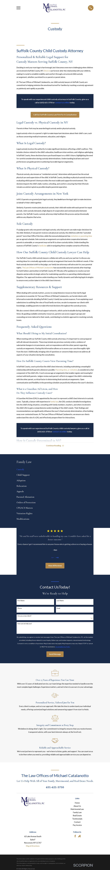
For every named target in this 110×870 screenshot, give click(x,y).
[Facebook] (75, 836)
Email (58, 609)
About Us (77, 806)
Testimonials (77, 819)
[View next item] (57, 558)
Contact (77, 822)
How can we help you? (24, 624)
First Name (20, 601)
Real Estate (77, 816)
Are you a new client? (24, 616)
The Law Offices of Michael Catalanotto (37, 268)
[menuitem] (55, 470)
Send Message (55, 655)
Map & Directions (33, 846)
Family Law (77, 813)
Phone (19, 609)
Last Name (60, 601)
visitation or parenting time (81, 236)
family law (43, 246)
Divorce (47, 71)
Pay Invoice (77, 826)
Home (77, 803)
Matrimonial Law (77, 810)
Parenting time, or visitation (66, 370)
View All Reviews (55, 566)
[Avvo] (79, 836)
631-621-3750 (55, 787)
